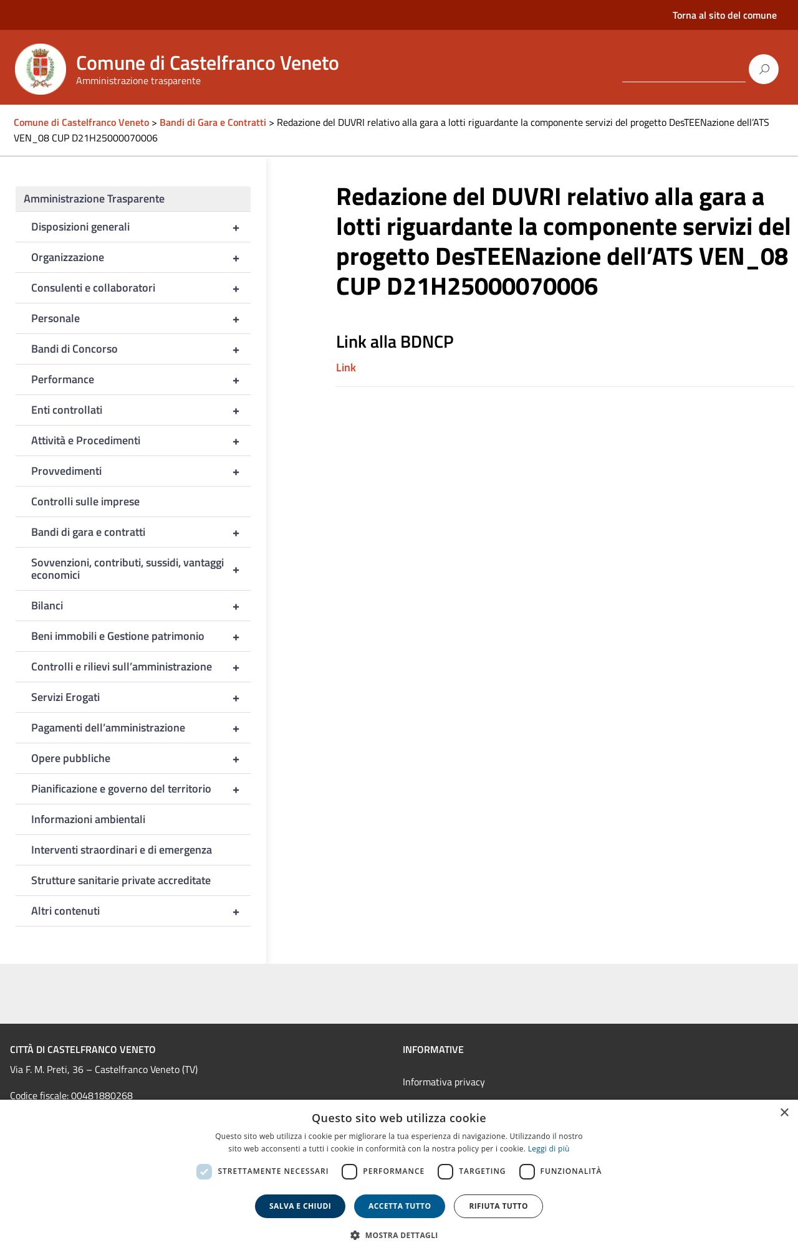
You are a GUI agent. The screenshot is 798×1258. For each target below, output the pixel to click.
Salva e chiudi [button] (300, 1206)
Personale (141, 318)
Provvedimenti (141, 471)
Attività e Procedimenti (141, 440)
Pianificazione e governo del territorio (141, 789)
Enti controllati (141, 410)
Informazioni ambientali (88, 819)
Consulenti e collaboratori (141, 288)
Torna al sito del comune (725, 14)
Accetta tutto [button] (399, 1206)
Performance (141, 379)
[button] (399, 1235)
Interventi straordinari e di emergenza (121, 849)
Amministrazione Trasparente (94, 198)
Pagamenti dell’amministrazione (141, 728)
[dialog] (399, 1179)
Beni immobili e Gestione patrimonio (141, 636)
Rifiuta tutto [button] (498, 1206)
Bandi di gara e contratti (141, 532)
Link (346, 367)
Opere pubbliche (141, 758)
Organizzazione (141, 257)
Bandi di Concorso (141, 349)
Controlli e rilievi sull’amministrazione (141, 667)
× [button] (784, 1113)
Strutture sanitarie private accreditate (121, 880)
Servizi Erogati (141, 697)
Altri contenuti (141, 911)
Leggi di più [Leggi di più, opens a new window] (549, 1148)
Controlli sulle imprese (85, 501)
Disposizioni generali (141, 227)
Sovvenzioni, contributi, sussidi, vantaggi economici (141, 569)
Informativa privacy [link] (444, 1081)
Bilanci (141, 606)
